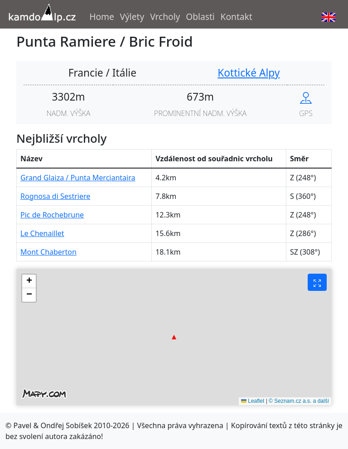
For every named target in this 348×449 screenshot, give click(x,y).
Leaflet (252, 401)
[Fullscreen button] (317, 282)
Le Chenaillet (42, 233)
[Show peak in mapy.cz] (306, 97)
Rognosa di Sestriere (55, 196)
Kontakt (236, 16)
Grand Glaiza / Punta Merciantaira (77, 178)
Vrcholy (165, 16)
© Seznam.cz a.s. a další (299, 401)
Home (101, 16)
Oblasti (200, 16)
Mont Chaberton (48, 252)
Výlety (132, 16)
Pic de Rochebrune (52, 215)
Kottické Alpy (249, 73)
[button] (174, 337)
